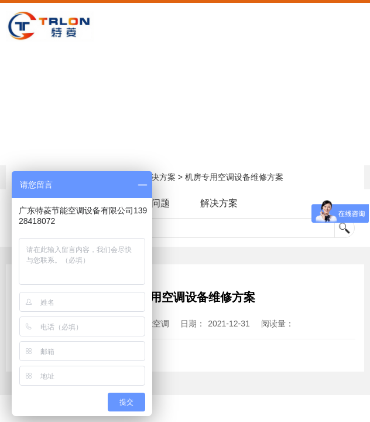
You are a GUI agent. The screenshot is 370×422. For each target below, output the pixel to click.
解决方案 (159, 177)
